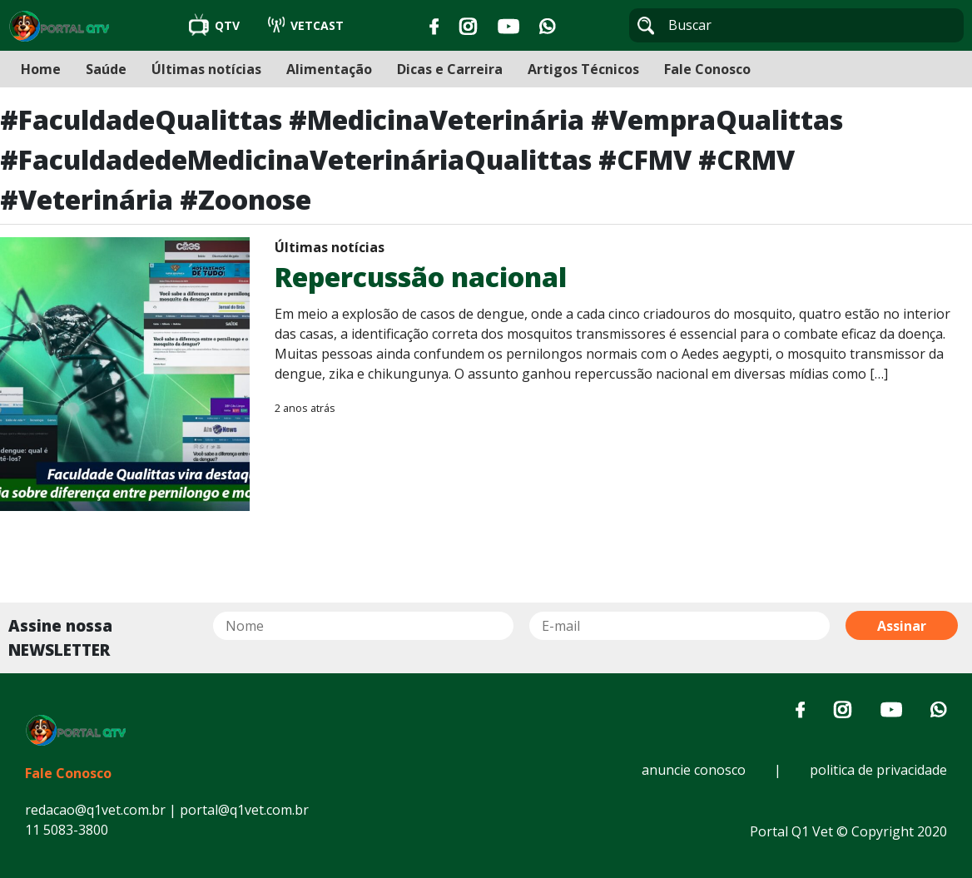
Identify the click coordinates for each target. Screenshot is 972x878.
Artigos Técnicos (583, 69)
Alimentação (329, 69)
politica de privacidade (878, 770)
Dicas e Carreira (450, 69)
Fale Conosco (707, 69)
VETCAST (306, 25)
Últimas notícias (206, 69)
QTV (216, 25)
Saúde (106, 69)
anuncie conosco (694, 770)
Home (41, 69)
